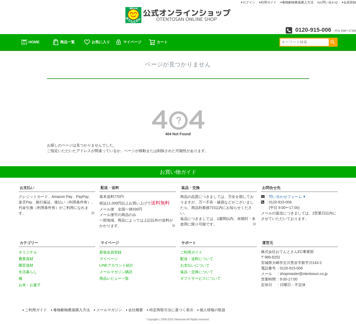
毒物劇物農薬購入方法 (71, 310)
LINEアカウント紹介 (116, 265)
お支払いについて (195, 265)
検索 (333, 42)
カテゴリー (29, 243)
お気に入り (97, 42)
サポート (188, 243)
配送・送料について (196, 259)
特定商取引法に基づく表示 (171, 310)
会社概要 (135, 310)
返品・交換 (190, 188)
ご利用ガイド (191, 252)
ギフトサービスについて (200, 278)
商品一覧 (63, 42)
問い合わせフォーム (287, 197)
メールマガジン (109, 310)
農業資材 (26, 259)
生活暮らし (28, 272)
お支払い (27, 188)
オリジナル (28, 252)
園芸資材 (26, 265)
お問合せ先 (271, 188)
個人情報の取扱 (212, 310)
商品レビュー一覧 (114, 278)
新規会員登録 (110, 252)
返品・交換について (196, 272)
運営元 (267, 243)
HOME (30, 42)
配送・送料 (109, 188)
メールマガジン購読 (115, 272)
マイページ (128, 42)
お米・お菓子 (30, 285)
